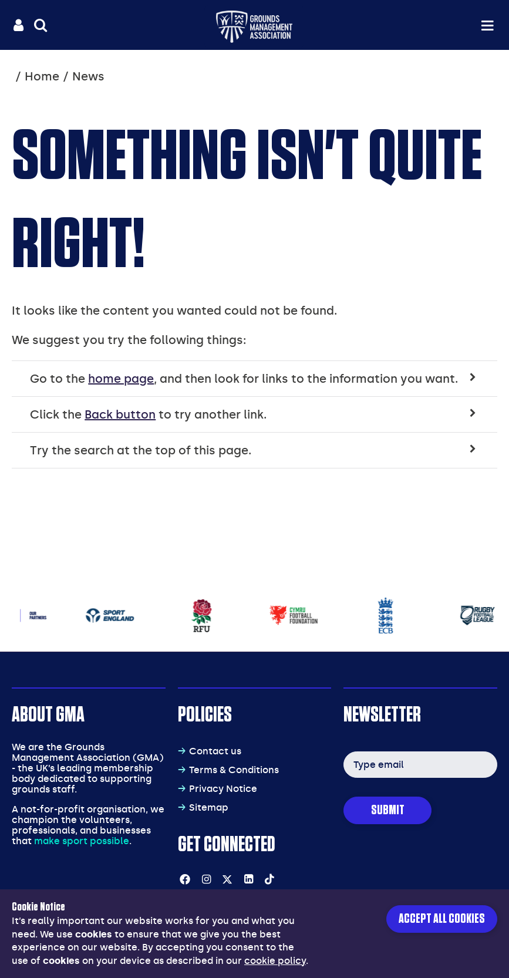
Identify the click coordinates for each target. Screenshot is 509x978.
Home (42, 76)
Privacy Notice (223, 788)
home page (121, 379)
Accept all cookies (442, 919)
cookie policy (275, 960)
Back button (120, 414)
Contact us (215, 751)
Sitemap (208, 807)
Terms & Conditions (234, 769)
